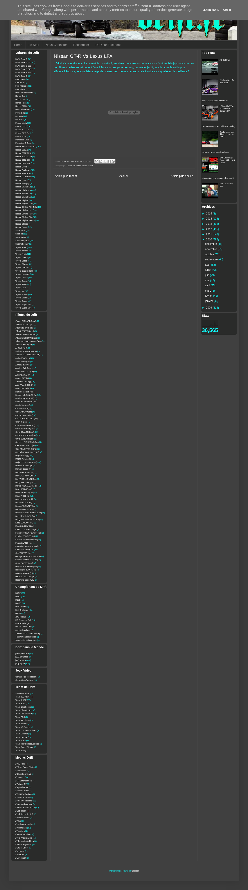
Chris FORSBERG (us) (25, 435)
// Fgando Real (21, 787)
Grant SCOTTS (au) (24, 563)
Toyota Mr (19, 291)
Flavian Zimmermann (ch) (26, 540)
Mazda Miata (21, 123)
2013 (209, 223)
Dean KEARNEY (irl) (24, 499)
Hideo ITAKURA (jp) (24, 573)
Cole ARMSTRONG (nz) (26, 449)
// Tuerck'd (19, 855)
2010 (209, 239)
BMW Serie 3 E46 (23, 69)
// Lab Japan (20, 811)
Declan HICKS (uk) (23, 502)
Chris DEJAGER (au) (24, 432)
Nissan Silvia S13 (23, 190)
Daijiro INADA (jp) (23, 459)
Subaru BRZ (20, 237)
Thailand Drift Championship (27, 633)
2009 (209, 307)
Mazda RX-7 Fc (22, 130)
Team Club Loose (23, 707)
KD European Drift (23, 620)
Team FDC (20, 717)
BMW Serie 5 (21, 76)
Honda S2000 (21, 106)
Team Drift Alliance (23, 713)
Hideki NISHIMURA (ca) (25, 570)
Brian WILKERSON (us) (25, 402)
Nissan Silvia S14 (23, 194)
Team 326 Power (22, 697)
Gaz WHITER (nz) (23, 553)
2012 (209, 229)
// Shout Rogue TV (23, 844)
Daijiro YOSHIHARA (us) (26, 462)
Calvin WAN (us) (22, 405)
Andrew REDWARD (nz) (26, 351)
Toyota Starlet (21, 298)
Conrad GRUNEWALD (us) (27, 452)
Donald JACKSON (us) (25, 516)
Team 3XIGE (21, 700)
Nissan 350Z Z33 (23, 160)
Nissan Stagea (21, 224)
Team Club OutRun (23, 710)
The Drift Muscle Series (25, 637)
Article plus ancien (182, 176)
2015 (209, 213)
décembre (211, 243)
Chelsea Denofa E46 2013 (227, 81)
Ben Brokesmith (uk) (24, 392)
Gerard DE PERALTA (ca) (26, 560)
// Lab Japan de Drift (24, 814)
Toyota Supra (21, 301)
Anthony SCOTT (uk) (24, 372)
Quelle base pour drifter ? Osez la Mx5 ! (227, 134)
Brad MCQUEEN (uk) (24, 398)
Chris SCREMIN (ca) (24, 439)
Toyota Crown (21, 281)
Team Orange (21, 737)
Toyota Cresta (21, 277)
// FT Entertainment (23, 781)
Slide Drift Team (22, 693)
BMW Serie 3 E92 (23, 72)
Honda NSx (20, 103)
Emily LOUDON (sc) (24, 523)
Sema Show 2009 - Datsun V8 (215, 101)
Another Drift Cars (23, 368)
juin (207, 275)
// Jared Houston (22, 797)
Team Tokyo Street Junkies (27, 744)
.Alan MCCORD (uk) (24, 324)
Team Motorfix (21, 734)
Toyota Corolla (21, 267)
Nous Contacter (56, 45)
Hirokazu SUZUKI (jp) (24, 577)
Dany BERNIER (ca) (24, 482)
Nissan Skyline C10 (23, 204)
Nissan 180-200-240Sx (25, 146)
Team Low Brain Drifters (25, 730)
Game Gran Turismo (24, 680)
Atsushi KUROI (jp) (23, 382)
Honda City (20, 96)
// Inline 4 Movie (22, 791)
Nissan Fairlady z (23, 170)
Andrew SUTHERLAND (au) (27, 355)
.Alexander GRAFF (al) (25, 334)
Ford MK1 (19, 83)
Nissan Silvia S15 (23, 197)
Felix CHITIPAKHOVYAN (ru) (28, 533)
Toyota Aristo (21, 254)
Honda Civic (20, 99)
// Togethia (19, 851)
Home (18, 45)
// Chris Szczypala (23, 774)
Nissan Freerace (22, 173)
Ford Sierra (20, 89)
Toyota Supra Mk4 (23, 308)
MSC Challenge (22, 623)
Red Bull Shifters (22, 630)
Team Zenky (20, 751)
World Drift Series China (25, 640)
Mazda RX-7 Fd (22, 133)
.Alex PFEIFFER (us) (24, 331)
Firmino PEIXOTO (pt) (25, 536)
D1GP (18, 593)
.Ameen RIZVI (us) (23, 344)
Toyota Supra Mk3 (23, 304)
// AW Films (20, 764)
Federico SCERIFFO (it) (25, 530)
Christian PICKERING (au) (27, 442)
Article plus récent (66, 176)
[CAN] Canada (21, 657)
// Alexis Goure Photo (24, 767)
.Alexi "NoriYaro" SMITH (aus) (28, 341)
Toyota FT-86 (21, 284)
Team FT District (22, 720)
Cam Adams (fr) (22, 408)
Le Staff (34, 45)
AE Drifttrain (225, 60)
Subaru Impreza (22, 241)
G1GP (18, 613)
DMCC (18, 603)
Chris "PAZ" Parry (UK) (25, 429)
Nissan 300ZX (21, 150)
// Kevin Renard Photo (25, 807)
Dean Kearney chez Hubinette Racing (218, 126)
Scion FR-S (20, 230)
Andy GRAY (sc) (22, 358)
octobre (210, 254)
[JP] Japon (20, 664)
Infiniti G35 (20, 113)
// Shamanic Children (24, 841)
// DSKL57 (19, 777)
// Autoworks (20, 771)
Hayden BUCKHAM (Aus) (26, 566)
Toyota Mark (20, 288)
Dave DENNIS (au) (23, 489)
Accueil (123, 176)
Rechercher (81, 45)
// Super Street (21, 848)
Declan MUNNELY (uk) (25, 506)
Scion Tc (19, 234)
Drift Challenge (22, 610)
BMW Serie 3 (21, 59)
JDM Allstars (20, 617)
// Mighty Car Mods (23, 824)
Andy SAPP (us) (22, 361)
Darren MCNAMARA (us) (26, 486)
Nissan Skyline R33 (23, 214)
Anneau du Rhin (22, 365)
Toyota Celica (21, 261)
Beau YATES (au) (23, 388)
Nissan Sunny (21, 227)
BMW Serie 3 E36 (23, 66)
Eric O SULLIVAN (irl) (24, 526)
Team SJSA (20, 740)
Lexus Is (19, 116)
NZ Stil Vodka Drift (23, 627)
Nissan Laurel (21, 180)
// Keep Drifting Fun (23, 804)
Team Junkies (21, 724)
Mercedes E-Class (23, 143)
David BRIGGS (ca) (24, 492)
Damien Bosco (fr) (23, 469)
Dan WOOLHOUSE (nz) (26, 479)
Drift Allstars (20, 607)
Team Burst (20, 704)
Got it (227, 9)
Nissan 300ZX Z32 (23, 157)
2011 (209, 234)
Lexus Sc (19, 119)
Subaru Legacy (22, 244)
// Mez (18, 821)
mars (208, 290)
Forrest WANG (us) (23, 543)
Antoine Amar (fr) (22, 375)
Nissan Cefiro (21, 167)
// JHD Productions (23, 794)
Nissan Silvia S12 (23, 187)
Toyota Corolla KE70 (24, 271)
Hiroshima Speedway (24, 580)
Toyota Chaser (21, 264)
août (208, 264)
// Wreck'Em (20, 858)
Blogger (135, 871)
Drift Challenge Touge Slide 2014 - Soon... (227, 160)
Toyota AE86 (21, 247)
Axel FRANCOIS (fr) (24, 385)
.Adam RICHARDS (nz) (25, 321)
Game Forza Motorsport (25, 677)
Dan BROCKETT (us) (24, 472)
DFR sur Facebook (108, 45)
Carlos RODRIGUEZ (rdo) (26, 419)
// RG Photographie (23, 838)
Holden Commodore (24, 93)
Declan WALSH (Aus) (24, 509)
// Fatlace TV (21, 784)
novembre (211, 249)
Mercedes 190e (22, 140)
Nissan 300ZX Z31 (23, 153)
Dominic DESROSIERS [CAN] (28, 513)
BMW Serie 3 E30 (23, 62)
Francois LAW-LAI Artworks (27, 546)
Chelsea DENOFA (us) (25, 425)
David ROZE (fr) (22, 496)
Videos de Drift (87, 166)
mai (207, 280)
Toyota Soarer (21, 294)
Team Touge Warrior (24, 747)
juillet (208, 269)
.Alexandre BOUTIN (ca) (26, 338)
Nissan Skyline (21, 200)
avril (208, 285)
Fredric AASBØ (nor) (24, 550)
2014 (209, 218)
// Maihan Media (22, 818)
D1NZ (18, 597)
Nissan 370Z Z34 (23, 163)
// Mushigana (21, 828)
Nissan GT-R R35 (74, 166)
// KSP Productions (23, 801)
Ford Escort (20, 79)
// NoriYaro (20, 831)
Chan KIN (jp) (21, 422)
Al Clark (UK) (21, 348)
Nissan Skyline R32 (23, 210)
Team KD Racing (22, 727)
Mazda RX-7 (20, 126)
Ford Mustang (21, 86)
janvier (209, 301)
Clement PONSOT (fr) (25, 445)
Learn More (211, 9)
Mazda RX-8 (20, 136)
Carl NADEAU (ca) (23, 412)
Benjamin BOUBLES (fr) (26, 395)
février (209, 295)
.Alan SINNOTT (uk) (24, 328)
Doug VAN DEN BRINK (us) (27, 519)
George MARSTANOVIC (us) (28, 556)
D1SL (17, 600)
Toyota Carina (21, 257)
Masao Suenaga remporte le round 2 (218, 178)
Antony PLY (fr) (22, 378)
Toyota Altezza (21, 251)
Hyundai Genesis (23, 109)
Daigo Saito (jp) (22, 455)
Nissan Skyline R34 (23, 217)
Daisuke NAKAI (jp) (23, 466)
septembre (212, 259)
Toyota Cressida (22, 274)
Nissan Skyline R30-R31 (26, 207)
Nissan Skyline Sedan (25, 220)
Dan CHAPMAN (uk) (24, 476)
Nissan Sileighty (22, 183)
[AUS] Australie (22, 653)
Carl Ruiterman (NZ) (24, 415)
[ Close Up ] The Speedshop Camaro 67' (227, 108)
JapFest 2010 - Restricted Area (215, 152)
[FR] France (20, 660)
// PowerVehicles (22, 834)
